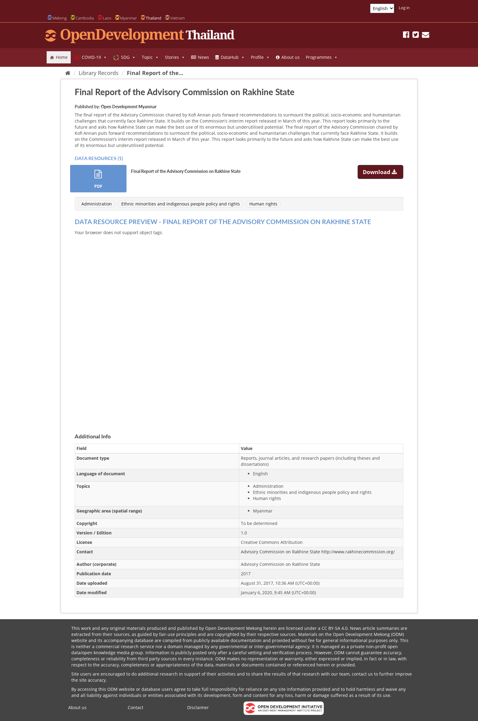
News (203, 57)
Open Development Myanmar (128, 106)
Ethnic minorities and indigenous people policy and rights (180, 204)
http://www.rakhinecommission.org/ (358, 552)
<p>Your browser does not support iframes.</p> (239, 327)
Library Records (99, 73)
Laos (107, 18)
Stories (175, 57)
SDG (128, 57)
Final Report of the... (155, 73)
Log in (404, 7)
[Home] (67, 73)
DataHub (233, 57)
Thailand (153, 18)
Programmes (322, 57)
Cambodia (85, 18)
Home (62, 57)
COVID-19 (94, 57)
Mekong (59, 18)
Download (380, 172)
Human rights (263, 204)
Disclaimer (198, 707)
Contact (135, 707)
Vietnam (177, 18)
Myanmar (128, 18)
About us (290, 57)
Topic (150, 57)
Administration (96, 204)
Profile (260, 57)
